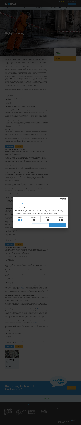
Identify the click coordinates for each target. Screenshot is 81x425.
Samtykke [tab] (22, 203)
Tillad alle (58, 225)
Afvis (40, 225)
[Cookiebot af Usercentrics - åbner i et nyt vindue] (61, 199)
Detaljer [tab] (40, 203)
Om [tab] (58, 203)
